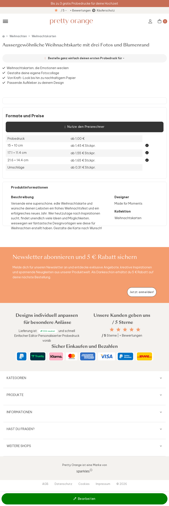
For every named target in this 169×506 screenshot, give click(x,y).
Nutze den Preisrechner (84, 127)
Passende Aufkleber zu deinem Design (35, 83)
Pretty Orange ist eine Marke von (84, 468)
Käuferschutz (106, 10)
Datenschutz (63, 484)
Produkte (15, 395)
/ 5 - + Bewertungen (76, 10)
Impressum (103, 484)
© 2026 (121, 484)
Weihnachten (18, 36)
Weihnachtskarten (44, 36)
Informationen (19, 412)
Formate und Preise (25, 116)
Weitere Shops (19, 446)
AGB (45, 484)
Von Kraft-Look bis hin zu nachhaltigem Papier (41, 78)
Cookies (84, 484)
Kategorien (16, 378)
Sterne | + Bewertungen (122, 335)
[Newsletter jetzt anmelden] (141, 292)
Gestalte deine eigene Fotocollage (33, 73)
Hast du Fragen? (21, 429)
